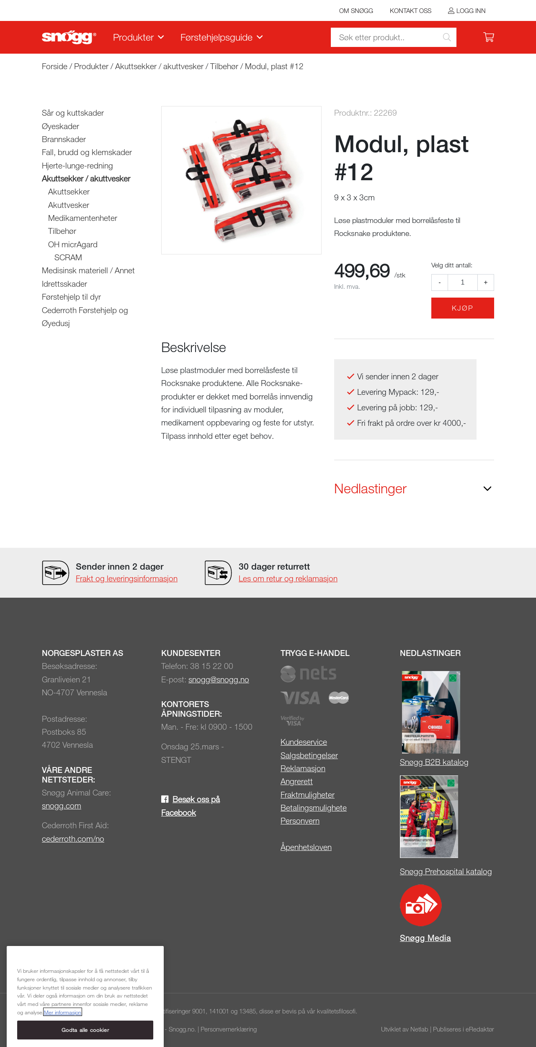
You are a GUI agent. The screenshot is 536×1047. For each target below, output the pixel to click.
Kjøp (463, 307)
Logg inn (471, 10)
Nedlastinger (370, 488)
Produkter (133, 37)
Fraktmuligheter (308, 794)
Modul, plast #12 (274, 66)
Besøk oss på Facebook (190, 805)
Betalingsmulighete (314, 807)
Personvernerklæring (229, 1029)
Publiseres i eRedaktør (463, 1029)
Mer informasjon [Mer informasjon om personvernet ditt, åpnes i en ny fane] (62, 1039)
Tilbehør (224, 66)
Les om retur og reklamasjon (288, 578)
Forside (54, 66)
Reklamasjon (303, 768)
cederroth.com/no (73, 838)
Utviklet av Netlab (404, 1029)
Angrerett (297, 781)
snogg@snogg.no (218, 679)
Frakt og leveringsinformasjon (127, 578)
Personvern (300, 820)
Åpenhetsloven (306, 847)
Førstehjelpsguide (216, 37)
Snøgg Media (425, 938)
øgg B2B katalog (439, 762)
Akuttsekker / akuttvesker (159, 66)
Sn (404, 762)
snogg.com (61, 805)
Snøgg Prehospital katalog (446, 871)
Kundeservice (304, 741)
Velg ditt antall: (451, 265)
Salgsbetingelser (309, 755)
